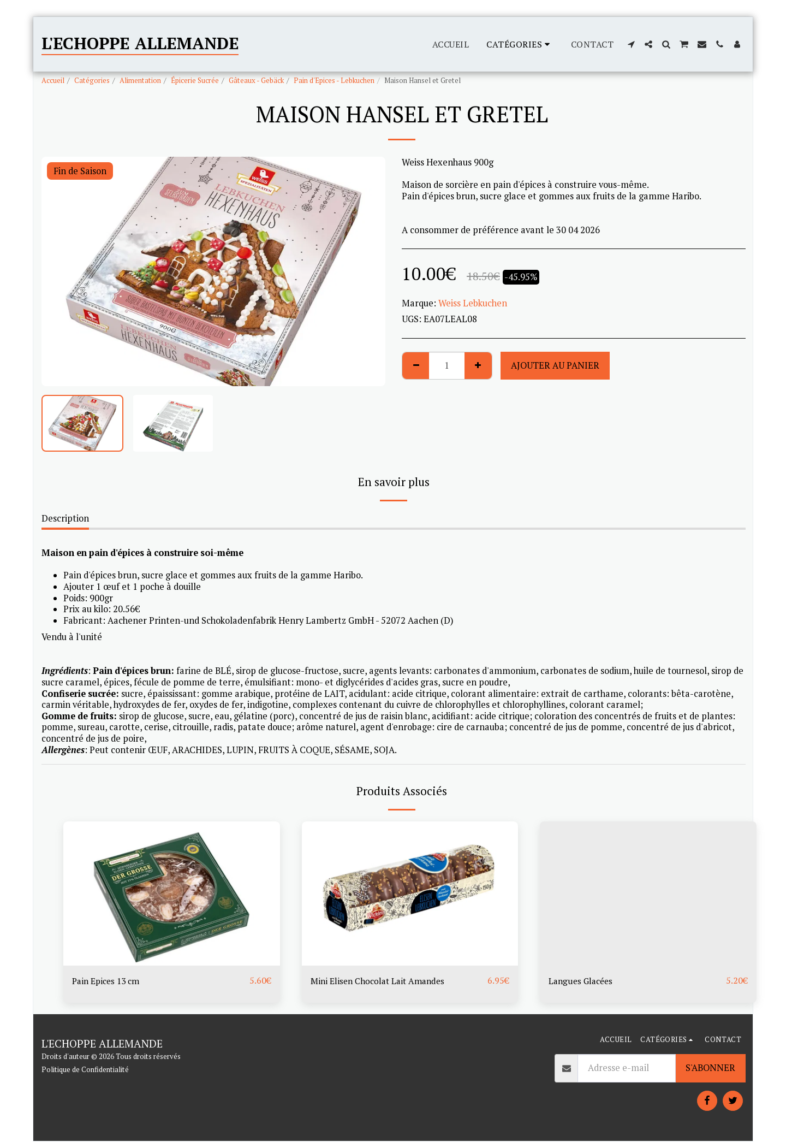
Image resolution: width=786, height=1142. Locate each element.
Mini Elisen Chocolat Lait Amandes (382, 981)
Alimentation (140, 80)
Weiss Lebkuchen (472, 303)
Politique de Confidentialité (85, 1070)
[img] (171, 893)
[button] (631, 44)
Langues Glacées (583, 981)
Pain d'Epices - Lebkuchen (334, 80)
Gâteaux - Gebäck (256, 80)
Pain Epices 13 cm (108, 981)
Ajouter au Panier (555, 365)
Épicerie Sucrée (195, 80)
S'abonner (710, 1069)
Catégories (92, 80)
